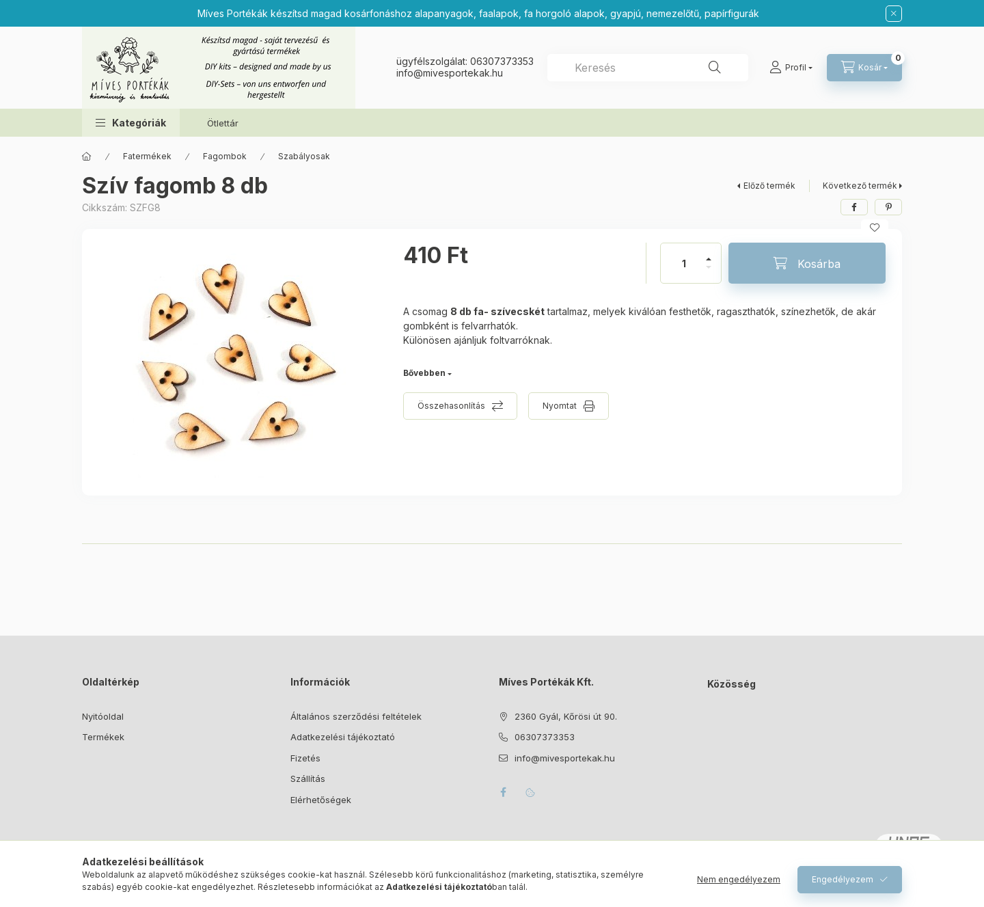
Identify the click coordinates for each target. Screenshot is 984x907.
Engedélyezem (842, 879)
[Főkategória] (87, 156)
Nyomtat (560, 406)
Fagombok (225, 156)
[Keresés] (715, 68)
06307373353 (502, 61)
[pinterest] (888, 207)
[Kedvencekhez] (874, 227)
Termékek (103, 736)
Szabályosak (304, 156)
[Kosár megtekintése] (864, 67)
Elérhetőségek (320, 799)
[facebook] (854, 207)
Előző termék (769, 185)
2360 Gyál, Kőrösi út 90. (566, 716)
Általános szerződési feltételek (356, 716)
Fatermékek (147, 156)
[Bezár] (894, 13)
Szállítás (307, 778)
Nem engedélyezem (738, 879)
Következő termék (860, 185)
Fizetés (305, 758)
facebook (503, 792)
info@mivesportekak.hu (565, 758)
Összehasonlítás (451, 406)
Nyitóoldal (103, 716)
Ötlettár (222, 123)
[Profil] (791, 67)
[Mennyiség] (684, 263)
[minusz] (708, 273)
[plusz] (708, 253)
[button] (131, 123)
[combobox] (647, 67)
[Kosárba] (807, 263)
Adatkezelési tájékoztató (342, 736)
